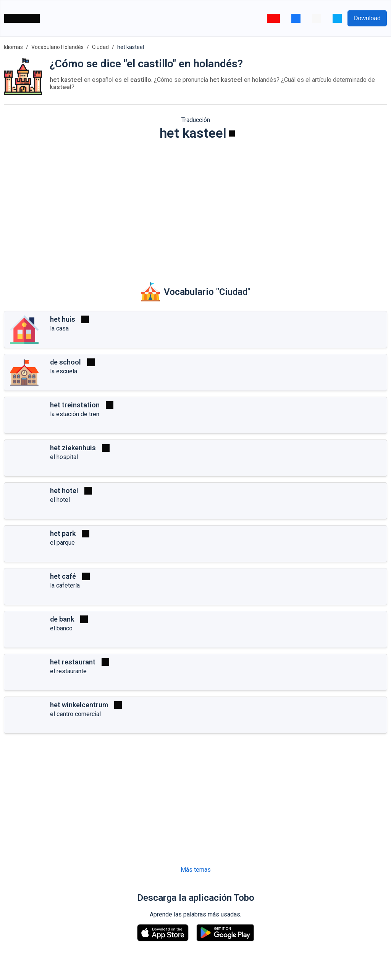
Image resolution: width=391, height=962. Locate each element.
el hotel (60, 499)
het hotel (64, 491)
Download (367, 18)
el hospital (64, 457)
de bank (62, 619)
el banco (61, 628)
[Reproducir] (231, 133)
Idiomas (13, 47)
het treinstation (75, 405)
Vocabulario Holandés (57, 47)
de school (65, 362)
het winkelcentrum (79, 705)
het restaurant (72, 662)
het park (63, 533)
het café (63, 576)
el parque (62, 542)
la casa (59, 328)
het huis (62, 319)
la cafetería (65, 585)
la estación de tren (74, 414)
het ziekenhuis (73, 448)
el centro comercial (75, 714)
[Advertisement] (195, 206)
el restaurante (68, 671)
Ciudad (100, 47)
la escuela (63, 371)
